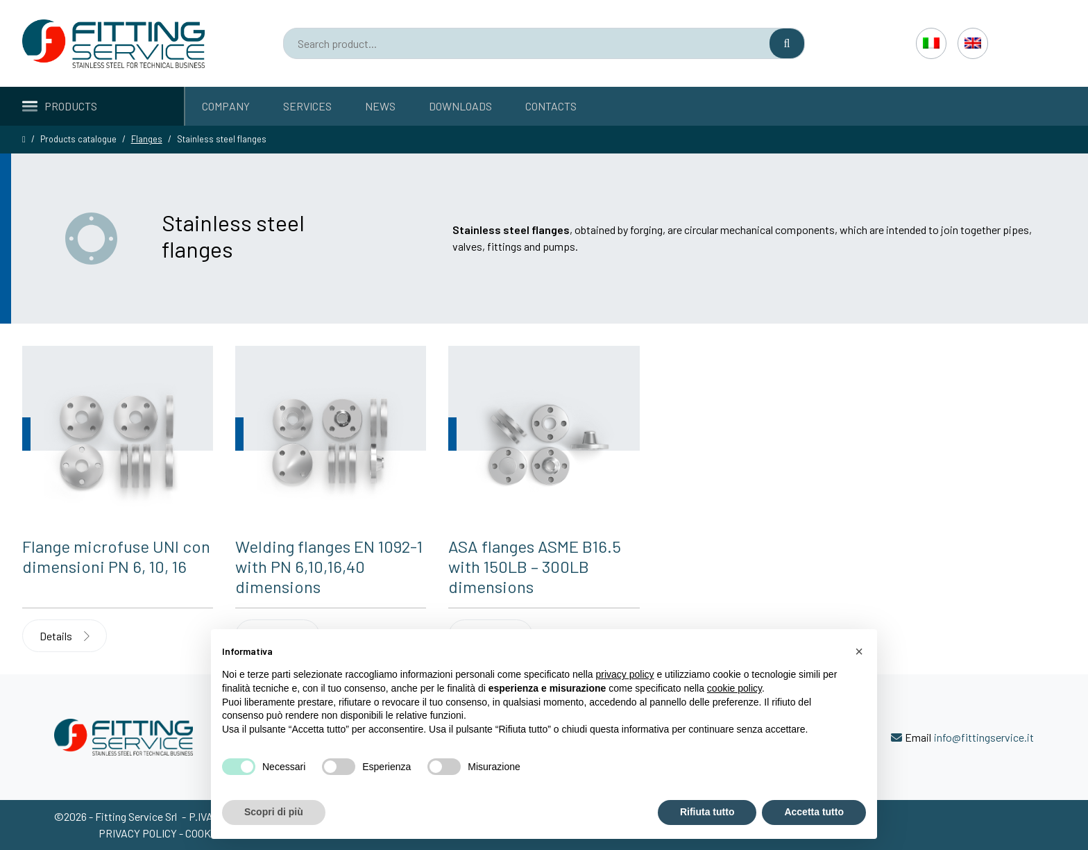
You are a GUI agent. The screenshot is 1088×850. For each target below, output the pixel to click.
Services (307, 105)
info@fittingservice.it (984, 737)
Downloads (460, 105)
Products (59, 105)
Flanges (146, 138)
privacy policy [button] (625, 674)
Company (226, 105)
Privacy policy (139, 833)
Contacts (551, 105)
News (380, 105)
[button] (859, 651)
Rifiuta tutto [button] (707, 811)
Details (65, 635)
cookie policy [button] (734, 688)
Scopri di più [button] (273, 811)
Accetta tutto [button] (814, 811)
